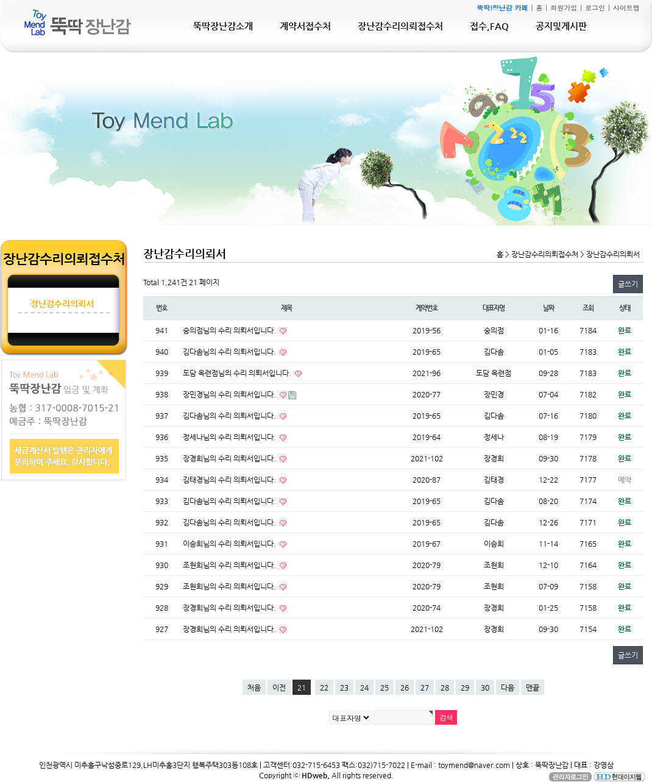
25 (384, 687)
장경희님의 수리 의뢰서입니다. (230, 458)
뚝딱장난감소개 (223, 26)
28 (445, 687)
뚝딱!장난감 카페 (502, 7)
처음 (254, 687)
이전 (279, 687)
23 (344, 687)
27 (424, 687)
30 (485, 687)
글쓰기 (628, 284)
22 (324, 687)
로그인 (595, 7)
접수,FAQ (489, 26)
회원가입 (563, 7)
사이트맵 (626, 7)
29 (465, 687)
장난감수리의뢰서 (62, 303)
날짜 (548, 308)
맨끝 (532, 687)
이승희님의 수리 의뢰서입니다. (230, 543)
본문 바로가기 (0, 0)
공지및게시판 (561, 26)
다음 (507, 687)
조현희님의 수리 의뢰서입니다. (230, 565)
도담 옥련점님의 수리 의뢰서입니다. (238, 373)
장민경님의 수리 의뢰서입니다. (230, 394)
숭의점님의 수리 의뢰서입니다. (230, 330)
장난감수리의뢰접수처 (400, 26)
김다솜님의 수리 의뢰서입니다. (230, 351)
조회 (588, 308)
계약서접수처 (305, 26)
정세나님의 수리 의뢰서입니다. (230, 437)
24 (364, 687)
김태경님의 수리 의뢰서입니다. (230, 479)
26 (404, 687)
